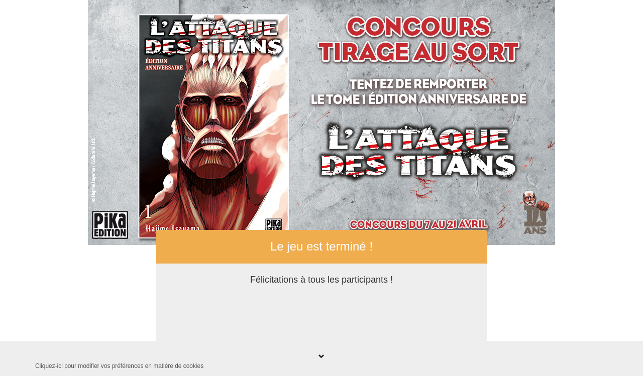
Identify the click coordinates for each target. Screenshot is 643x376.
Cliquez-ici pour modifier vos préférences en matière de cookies (119, 365)
